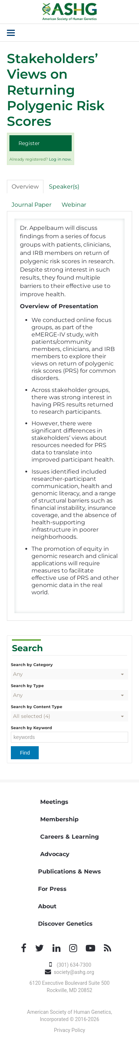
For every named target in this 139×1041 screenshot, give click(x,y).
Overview (25, 186)
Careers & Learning (69, 836)
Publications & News (69, 871)
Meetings (54, 801)
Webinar (74, 204)
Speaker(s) (64, 186)
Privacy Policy (69, 1030)
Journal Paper (31, 204)
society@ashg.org (74, 972)
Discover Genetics (65, 923)
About (47, 906)
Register (29, 143)
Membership (59, 819)
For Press (52, 888)
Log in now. (60, 159)
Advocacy (55, 854)
